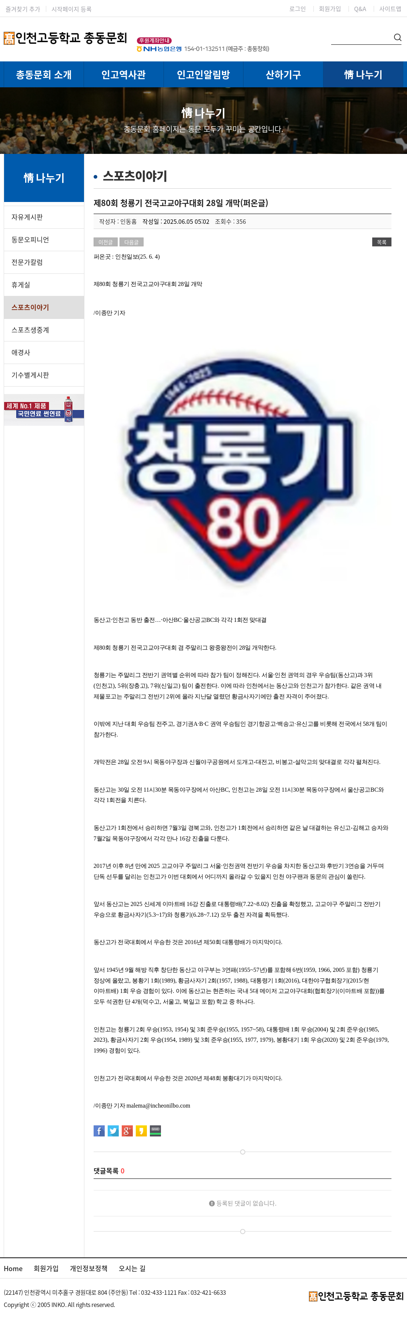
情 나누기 (363, 74)
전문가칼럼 (27, 262)
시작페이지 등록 (71, 8)
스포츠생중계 (30, 330)
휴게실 (20, 285)
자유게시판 (27, 217)
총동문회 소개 (44, 74)
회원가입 (330, 8)
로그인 (297, 8)
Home (13, 1268)
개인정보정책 (89, 1268)
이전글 (105, 242)
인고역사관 (123, 74)
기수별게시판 (30, 375)
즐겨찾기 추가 (23, 8)
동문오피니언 (30, 240)
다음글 (131, 242)
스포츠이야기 (30, 307)
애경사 (20, 352)
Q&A (360, 8)
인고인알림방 (203, 74)
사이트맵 (390, 8)
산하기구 (283, 74)
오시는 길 (132, 1268)
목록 (382, 242)
